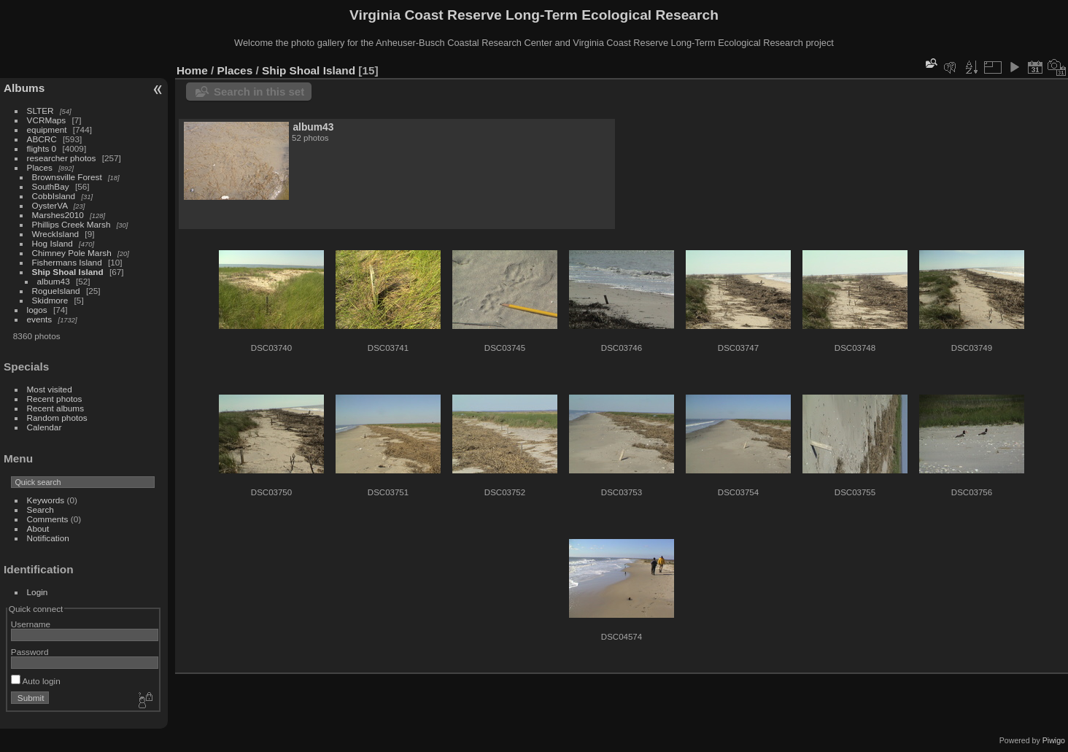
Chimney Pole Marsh (72, 252)
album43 (53, 281)
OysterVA (50, 205)
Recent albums (55, 408)
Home (192, 70)
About (38, 528)
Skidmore (50, 300)
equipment (47, 129)
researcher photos (61, 158)
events (40, 319)
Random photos (57, 417)
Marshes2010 (58, 215)
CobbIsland (54, 196)
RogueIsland (56, 290)
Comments (48, 519)
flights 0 (42, 148)
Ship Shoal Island (68, 271)
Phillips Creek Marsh (71, 224)
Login (37, 592)
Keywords (46, 500)
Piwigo (1053, 740)
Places (40, 167)
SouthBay (50, 186)
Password (30, 651)
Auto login (36, 681)
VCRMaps (46, 120)
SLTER (40, 110)
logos (37, 309)
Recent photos (54, 398)
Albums (24, 88)
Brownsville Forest (67, 177)
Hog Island (52, 243)
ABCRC (42, 139)
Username (30, 624)
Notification (48, 538)
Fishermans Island (67, 262)
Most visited (49, 389)
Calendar (44, 427)
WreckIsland (56, 234)
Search (40, 509)
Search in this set (259, 91)
